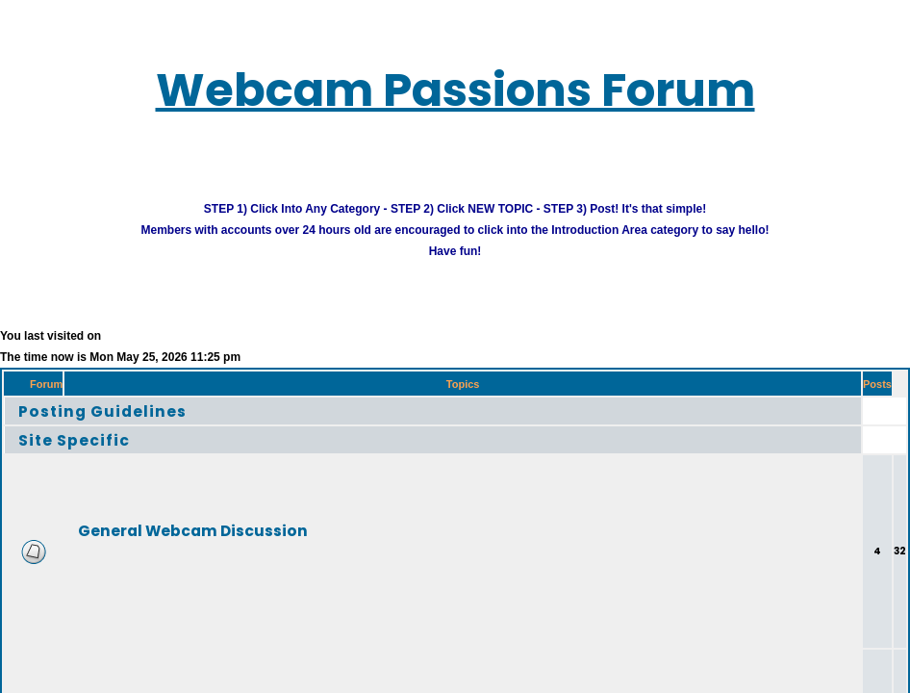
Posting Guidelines (102, 410)
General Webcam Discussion (193, 530)
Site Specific (74, 439)
